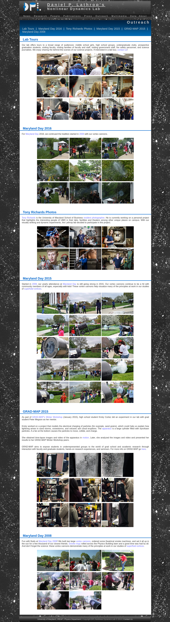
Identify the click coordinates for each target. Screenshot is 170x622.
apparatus (107, 428)
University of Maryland (46, 619)
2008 (81, 134)
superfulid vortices (32, 289)
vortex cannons (83, 541)
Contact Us (128, 619)
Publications (72, 16)
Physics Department (72, 619)
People (55, 16)
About (143, 16)
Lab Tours (28, 28)
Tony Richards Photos (79, 28)
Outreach (101, 16)
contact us (122, 50)
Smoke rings (75, 544)
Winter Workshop (54, 417)
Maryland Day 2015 (108, 28)
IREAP (60, 619)
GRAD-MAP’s (38, 417)
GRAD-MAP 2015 (134, 28)
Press (88, 16)
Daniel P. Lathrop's (76, 4)
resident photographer (94, 218)
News (27, 16)
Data (133, 16)
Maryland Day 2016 (50, 28)
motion (86, 437)
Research (40, 16)
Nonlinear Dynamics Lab (74, 9)
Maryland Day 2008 (33, 31)
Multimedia (119, 16)
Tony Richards (28, 218)
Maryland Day (32, 134)
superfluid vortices (135, 546)
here (144, 449)
